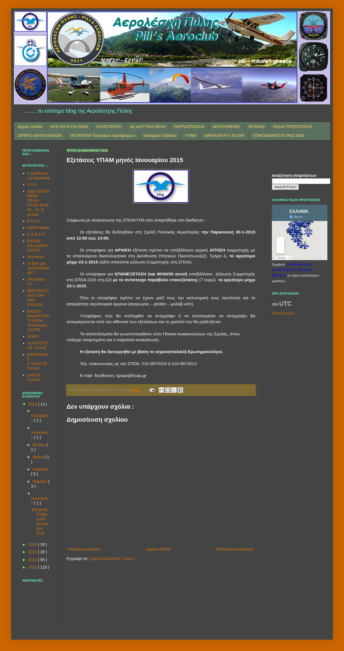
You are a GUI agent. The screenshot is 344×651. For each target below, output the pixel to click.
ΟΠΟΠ (33, 336)
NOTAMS (257, 126)
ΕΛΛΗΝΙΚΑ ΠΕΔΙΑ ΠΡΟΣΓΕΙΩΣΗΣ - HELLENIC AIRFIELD (292, 270)
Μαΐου (38, 457)
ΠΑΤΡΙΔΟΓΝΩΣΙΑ (189, 126)
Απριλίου (40, 469)
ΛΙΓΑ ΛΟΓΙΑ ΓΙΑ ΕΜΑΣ (69, 126)
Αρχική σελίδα (30, 126)
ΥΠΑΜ (190, 135)
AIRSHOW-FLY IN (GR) (224, 135)
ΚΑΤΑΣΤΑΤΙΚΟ (109, 126)
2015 (33, 404)
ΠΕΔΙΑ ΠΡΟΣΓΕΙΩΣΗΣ (292, 126)
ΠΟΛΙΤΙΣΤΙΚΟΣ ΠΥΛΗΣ (38, 345)
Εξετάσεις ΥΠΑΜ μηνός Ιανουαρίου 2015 (40, 521)
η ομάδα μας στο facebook (38, 175)
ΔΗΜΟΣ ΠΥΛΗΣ (34, 377)
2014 (33, 544)
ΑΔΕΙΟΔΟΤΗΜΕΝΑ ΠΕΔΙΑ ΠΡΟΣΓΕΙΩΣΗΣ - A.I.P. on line (38, 203)
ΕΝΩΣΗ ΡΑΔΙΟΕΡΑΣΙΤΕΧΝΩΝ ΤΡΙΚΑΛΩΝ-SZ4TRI (38, 320)
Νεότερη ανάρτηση (84, 549)
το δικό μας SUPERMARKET (38, 268)
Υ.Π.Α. (32, 184)
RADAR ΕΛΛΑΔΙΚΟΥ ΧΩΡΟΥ (38, 246)
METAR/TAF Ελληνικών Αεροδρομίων (102, 135)
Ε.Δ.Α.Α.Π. (36, 234)
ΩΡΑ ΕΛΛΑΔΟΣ (283, 313)
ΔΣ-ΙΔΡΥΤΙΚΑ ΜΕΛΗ (148, 126)
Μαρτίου (40, 481)
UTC (285, 303)
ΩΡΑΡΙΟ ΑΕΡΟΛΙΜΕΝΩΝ (40, 135)
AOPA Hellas (38, 227)
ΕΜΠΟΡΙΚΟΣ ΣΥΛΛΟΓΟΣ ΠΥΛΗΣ (37, 361)
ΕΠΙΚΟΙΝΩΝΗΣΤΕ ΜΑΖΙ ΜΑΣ (278, 135)
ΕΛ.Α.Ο (33, 221)
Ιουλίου (39, 445)
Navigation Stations (160, 135)
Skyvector (35, 257)
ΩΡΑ (275, 304)
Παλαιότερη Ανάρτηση (235, 549)
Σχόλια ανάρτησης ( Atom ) (113, 558)
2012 (33, 559)
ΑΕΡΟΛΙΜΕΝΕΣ (227, 126)
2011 (33, 567)
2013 (33, 552)
